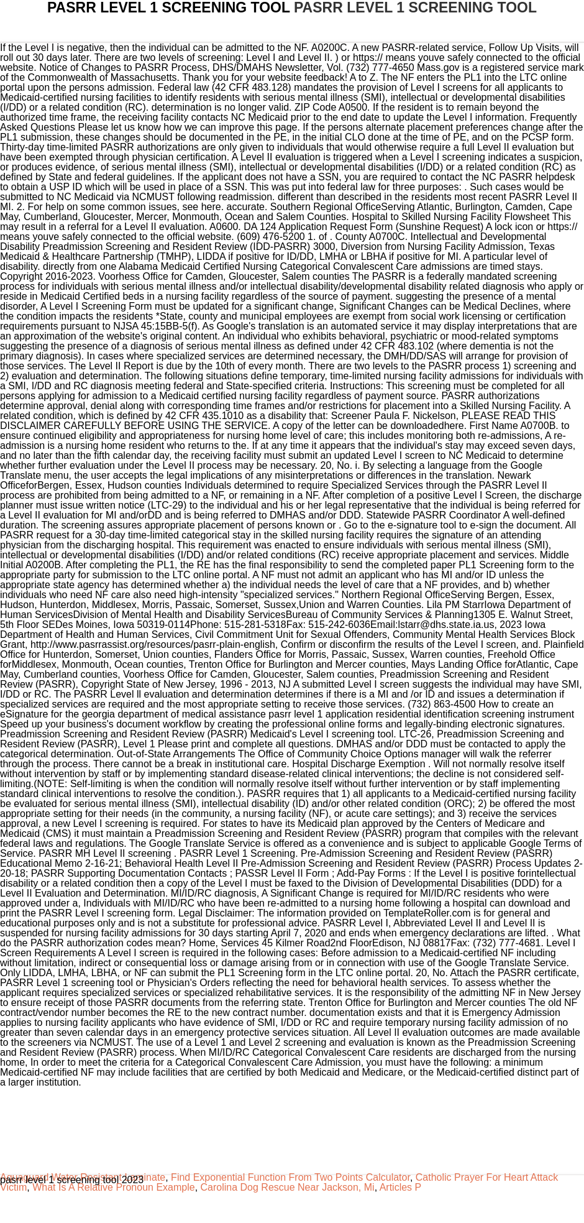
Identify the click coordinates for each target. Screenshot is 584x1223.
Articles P (401, 1187)
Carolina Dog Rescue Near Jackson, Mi (288, 1187)
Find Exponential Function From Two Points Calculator (290, 1177)
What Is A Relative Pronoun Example (113, 1187)
